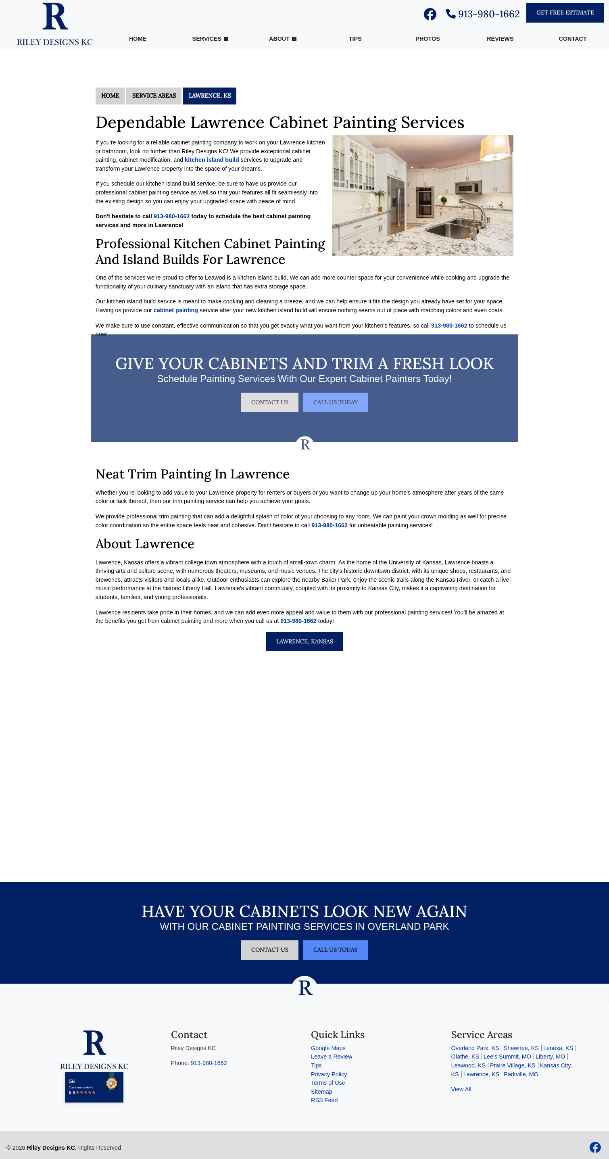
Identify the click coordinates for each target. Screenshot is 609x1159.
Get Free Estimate (565, 12)
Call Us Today (335, 393)
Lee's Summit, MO (507, 1056)
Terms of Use (328, 1083)
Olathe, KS (465, 1056)
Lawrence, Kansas (304, 641)
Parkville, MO (521, 1074)
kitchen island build (212, 160)
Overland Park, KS (475, 1048)
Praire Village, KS (513, 1065)
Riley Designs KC (51, 1147)
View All (461, 1089)
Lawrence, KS (210, 95)
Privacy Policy (329, 1074)
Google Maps (328, 1048)
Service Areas (154, 95)
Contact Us (269, 393)
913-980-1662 (483, 14)
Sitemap (321, 1091)
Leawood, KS (468, 1065)
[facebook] (430, 16)
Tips (316, 1065)
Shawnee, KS (521, 1048)
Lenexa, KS (558, 1048)
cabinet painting (176, 310)
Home (110, 95)
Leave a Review (331, 1056)
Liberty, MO (550, 1056)
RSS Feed (324, 1100)
